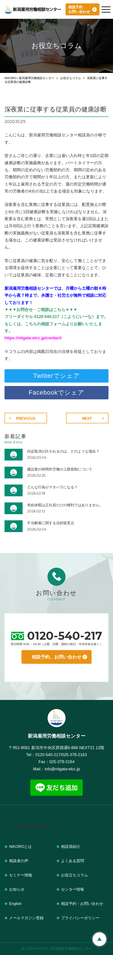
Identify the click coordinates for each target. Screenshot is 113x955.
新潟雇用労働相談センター (38, 826)
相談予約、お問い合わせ (56, 656)
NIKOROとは (20, 846)
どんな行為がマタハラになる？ (52, 487)
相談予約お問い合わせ (79, 9)
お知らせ (16, 889)
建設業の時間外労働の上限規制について (59, 469)
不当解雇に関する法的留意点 (50, 523)
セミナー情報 (20, 875)
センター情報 (72, 889)
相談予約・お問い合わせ (82, 904)
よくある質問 (72, 861)
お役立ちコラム (74, 875)
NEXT (87, 418)
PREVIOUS (25, 418)
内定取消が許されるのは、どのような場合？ (63, 451)
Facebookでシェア (56, 392)
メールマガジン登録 (26, 918)
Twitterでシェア (56, 375)
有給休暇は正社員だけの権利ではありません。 (65, 505)
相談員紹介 (70, 846)
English (15, 904)
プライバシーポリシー (80, 918)
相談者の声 (18, 861)
